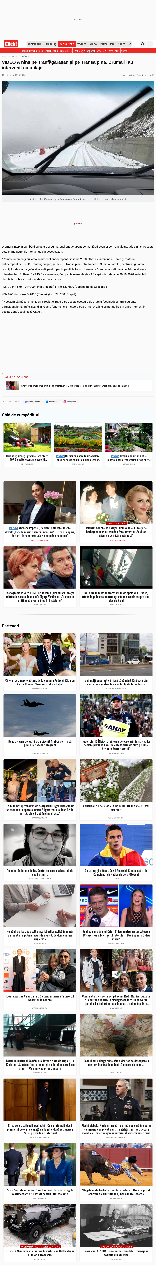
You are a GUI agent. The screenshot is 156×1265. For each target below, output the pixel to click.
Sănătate (101, 51)
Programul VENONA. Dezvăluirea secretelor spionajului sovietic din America (116, 1253)
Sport (121, 44)
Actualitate (67, 44)
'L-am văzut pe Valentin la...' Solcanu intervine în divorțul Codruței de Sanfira (40, 998)
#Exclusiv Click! (116, 524)
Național (91, 51)
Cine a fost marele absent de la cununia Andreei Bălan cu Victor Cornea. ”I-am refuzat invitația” (40, 682)
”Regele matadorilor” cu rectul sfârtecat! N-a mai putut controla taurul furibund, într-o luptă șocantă (116, 1192)
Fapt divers (66, 51)
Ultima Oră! (35, 44)
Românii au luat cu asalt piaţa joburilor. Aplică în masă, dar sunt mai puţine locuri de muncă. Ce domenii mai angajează (40, 935)
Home (4, 56)
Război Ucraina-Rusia (32, 51)
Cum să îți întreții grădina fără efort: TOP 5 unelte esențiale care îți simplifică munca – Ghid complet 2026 (27, 457)
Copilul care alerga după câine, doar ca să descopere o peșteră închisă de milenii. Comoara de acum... (116, 1063)
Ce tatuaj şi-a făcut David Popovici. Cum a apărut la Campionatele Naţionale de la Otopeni (116, 872)
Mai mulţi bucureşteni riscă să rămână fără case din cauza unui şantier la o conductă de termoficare (116, 682)
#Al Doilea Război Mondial (117, 1247)
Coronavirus (114, 51)
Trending (51, 44)
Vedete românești (40, 540)
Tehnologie (79, 51)
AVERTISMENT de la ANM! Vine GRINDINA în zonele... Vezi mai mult (116, 808)
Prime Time (107, 44)
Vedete (81, 44)
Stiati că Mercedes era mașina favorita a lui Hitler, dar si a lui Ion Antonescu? (40, 1253)
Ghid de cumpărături (20, 415)
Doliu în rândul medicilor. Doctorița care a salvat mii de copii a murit (40, 872)
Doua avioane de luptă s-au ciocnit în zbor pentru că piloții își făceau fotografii (40, 743)
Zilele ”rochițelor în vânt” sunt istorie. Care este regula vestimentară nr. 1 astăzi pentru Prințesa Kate (40, 1192)
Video (93, 44)
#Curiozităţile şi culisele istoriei (40, 1247)
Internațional (51, 51)
